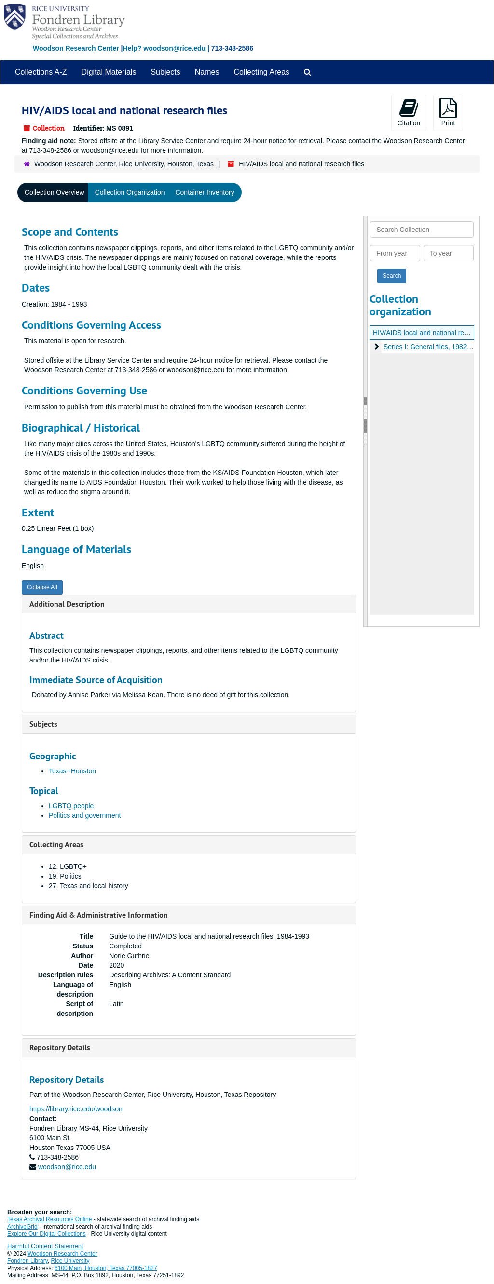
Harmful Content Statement (45, 1246)
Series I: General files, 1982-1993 (434, 347)
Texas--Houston (72, 771)
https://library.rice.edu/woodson (76, 1109)
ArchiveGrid (22, 1226)
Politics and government (85, 815)
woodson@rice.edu (67, 1167)
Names (207, 72)
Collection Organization (130, 192)
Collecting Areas (261, 72)
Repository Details (59, 1047)
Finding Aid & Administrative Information (98, 915)
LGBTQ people (71, 806)
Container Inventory (204, 192)
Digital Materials (109, 72)
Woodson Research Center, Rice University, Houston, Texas (124, 164)
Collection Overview (54, 192)
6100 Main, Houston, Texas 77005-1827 (106, 1268)
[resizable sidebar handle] (366, 421)
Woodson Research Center (76, 48)
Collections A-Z (41, 72)
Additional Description (67, 604)
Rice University (70, 1260)
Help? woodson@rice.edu (164, 48)
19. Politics (65, 876)
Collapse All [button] (42, 587)
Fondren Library (27, 1260)
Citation (409, 112)
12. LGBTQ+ (68, 866)
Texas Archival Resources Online (49, 1219)
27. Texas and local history (88, 886)
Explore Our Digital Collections (46, 1233)
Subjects (165, 72)
